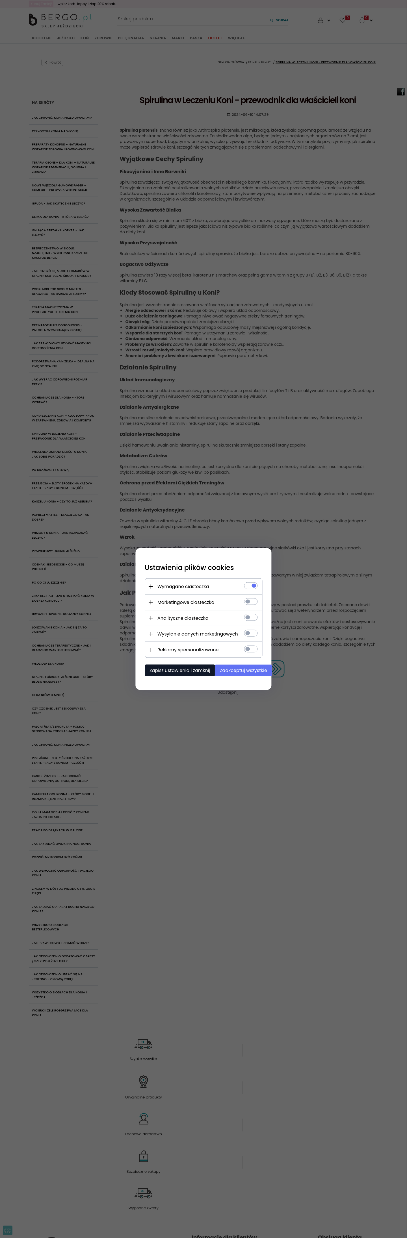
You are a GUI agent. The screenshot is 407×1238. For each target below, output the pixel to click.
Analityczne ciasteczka (176, 617)
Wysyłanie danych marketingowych (191, 633)
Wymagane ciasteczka (177, 585)
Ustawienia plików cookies (183, 567)
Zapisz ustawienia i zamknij (173, 669)
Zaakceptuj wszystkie (240, 669)
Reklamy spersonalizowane (182, 649)
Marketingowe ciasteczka (179, 601)
